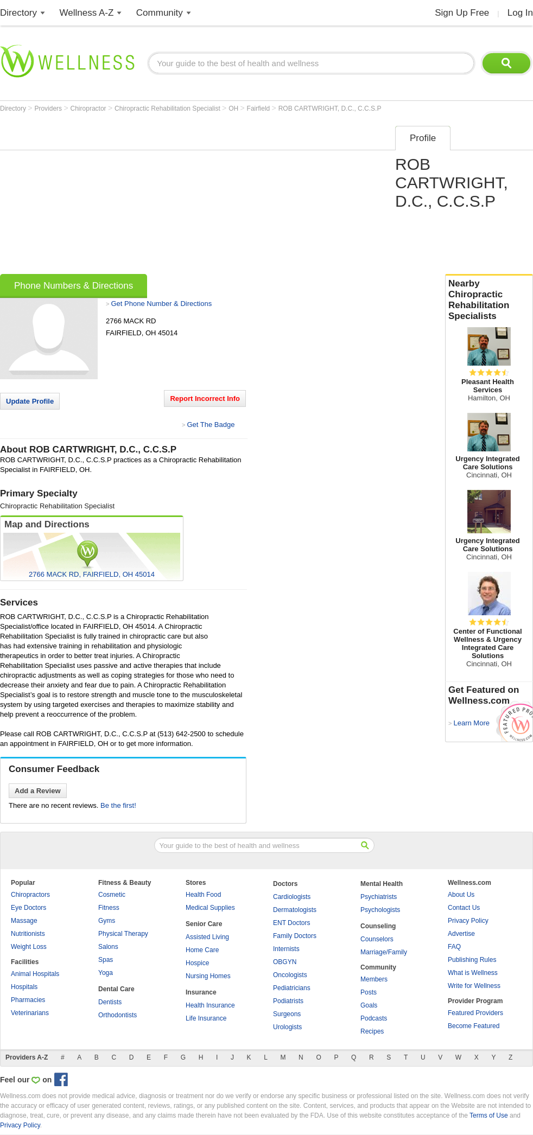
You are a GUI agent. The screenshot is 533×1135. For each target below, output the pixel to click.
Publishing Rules (472, 960)
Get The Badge (210, 424)
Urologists (287, 1027)
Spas (105, 960)
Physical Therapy (123, 934)
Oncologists (290, 975)
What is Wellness (473, 973)
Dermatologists (294, 910)
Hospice (197, 963)
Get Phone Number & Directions (161, 303)
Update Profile (30, 401)
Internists (286, 949)
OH (234, 108)
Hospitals (24, 987)
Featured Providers (475, 1013)
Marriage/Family (383, 952)
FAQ (454, 947)
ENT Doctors (291, 923)
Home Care (202, 950)
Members (374, 979)
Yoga (105, 973)
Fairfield (259, 108)
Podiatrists (288, 1001)
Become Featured (473, 1026)
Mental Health (381, 884)
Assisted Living (207, 937)
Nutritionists (28, 934)
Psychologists (380, 910)
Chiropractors (30, 894)
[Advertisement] (161, 196)
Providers (49, 108)
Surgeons (287, 1014)
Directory (18, 13)
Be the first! (118, 805)
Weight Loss (29, 947)
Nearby (489, 300)
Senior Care (204, 924)
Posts (368, 992)
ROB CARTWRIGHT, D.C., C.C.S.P (330, 108)
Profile (423, 138)
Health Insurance (210, 1005)
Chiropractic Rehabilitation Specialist (168, 108)
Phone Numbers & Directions (73, 285)
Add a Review (38, 791)
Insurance (201, 992)
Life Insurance (206, 1018)
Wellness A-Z (87, 13)
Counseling (378, 926)
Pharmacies (28, 1000)
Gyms (106, 920)
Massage (24, 920)
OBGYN (284, 962)
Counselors (377, 939)
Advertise (461, 934)
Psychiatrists (378, 897)
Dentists (110, 1002)
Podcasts (373, 1018)
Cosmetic (111, 894)
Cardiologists (291, 897)
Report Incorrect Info (205, 398)
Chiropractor (89, 108)
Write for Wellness (474, 986)
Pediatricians (291, 988)
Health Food (203, 894)
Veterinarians (30, 1013)
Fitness (108, 907)
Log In (520, 13)
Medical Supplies (210, 907)
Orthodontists (117, 1015)
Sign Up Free (462, 13)
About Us (461, 894)
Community (159, 13)
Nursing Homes (208, 976)
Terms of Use (488, 1115)
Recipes (372, 1031)
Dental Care (116, 989)
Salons (108, 947)
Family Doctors (294, 936)
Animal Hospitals (35, 974)
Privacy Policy (468, 920)
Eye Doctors (28, 907)
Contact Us (464, 907)
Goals (368, 1005)
